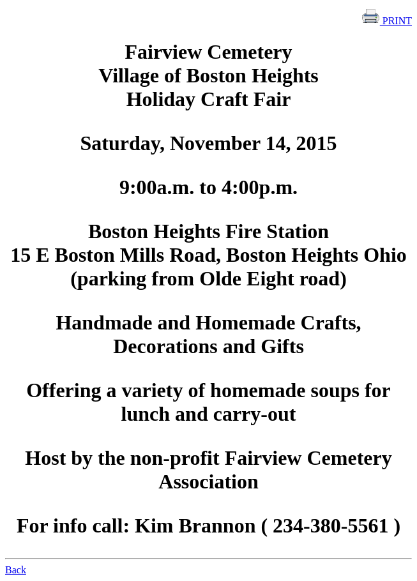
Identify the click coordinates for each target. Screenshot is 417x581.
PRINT (386, 20)
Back (15, 569)
